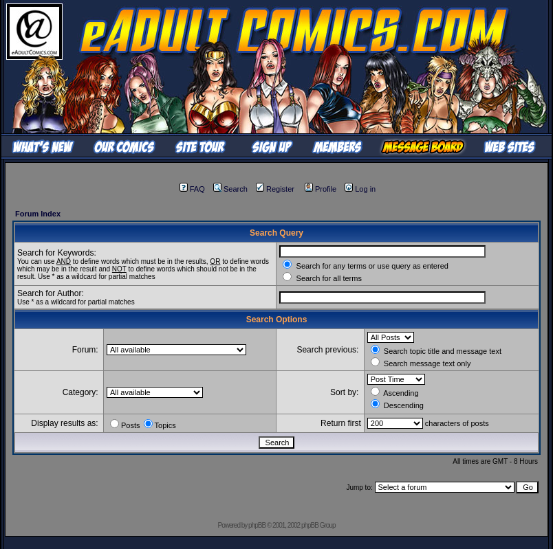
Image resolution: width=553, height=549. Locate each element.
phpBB (256, 525)
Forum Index (38, 214)
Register (275, 189)
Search (230, 189)
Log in (360, 189)
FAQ (192, 189)
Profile (320, 189)
